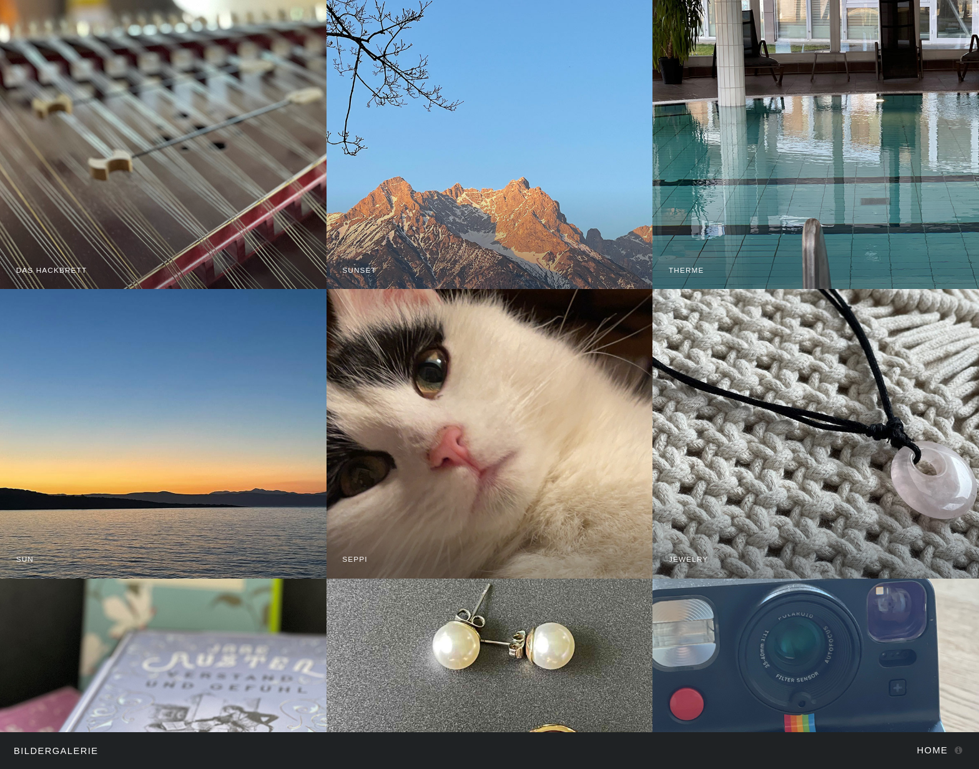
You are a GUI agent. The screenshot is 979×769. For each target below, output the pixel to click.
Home (932, 750)
